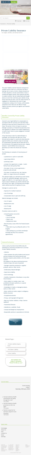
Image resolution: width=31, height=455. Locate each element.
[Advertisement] (15, 60)
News (2, 435)
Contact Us (4, 433)
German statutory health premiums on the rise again (9, 405)
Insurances (3, 23)
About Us (3, 430)
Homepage (4, 428)
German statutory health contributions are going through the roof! (9, 398)
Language (18, 21)
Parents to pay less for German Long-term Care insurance (9, 411)
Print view (26, 21)
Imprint (26, 446)
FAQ (2, 431)
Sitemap (3, 436)
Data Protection (27, 445)
